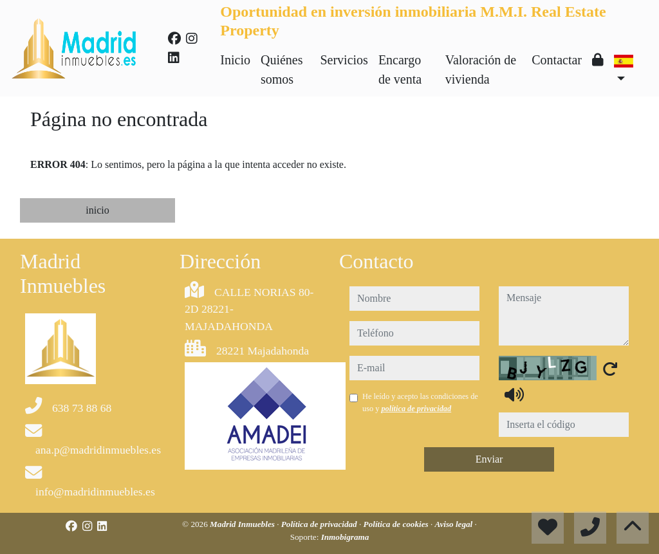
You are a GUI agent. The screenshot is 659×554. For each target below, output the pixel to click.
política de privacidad (416, 408)
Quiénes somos (282, 69)
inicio (97, 210)
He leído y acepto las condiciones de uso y (420, 402)
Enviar (489, 459)
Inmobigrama (345, 537)
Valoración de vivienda (481, 69)
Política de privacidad (320, 524)
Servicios (343, 60)
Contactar (557, 60)
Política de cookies (397, 524)
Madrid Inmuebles (243, 524)
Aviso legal (455, 524)
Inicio (235, 60)
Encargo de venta (400, 69)
